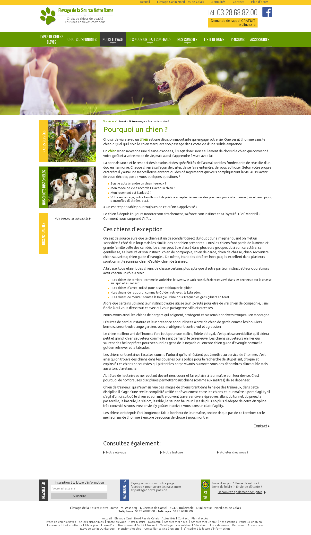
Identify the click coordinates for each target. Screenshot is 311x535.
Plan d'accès (259, 1)
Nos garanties (228, 521)
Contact (238, 1)
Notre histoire (173, 452)
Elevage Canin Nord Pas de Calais (180, 1)
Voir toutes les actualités (71, 218)
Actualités (218, 1)
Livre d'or (108, 525)
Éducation (200, 525)
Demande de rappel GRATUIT (233, 22)
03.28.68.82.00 (233, 12)
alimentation (183, 525)
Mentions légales (129, 528)
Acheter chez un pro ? (204, 521)
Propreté (152, 525)
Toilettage (166, 525)
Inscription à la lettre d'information (79, 482)
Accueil (145, 1)
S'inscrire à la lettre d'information (207, 528)
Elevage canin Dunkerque (97, 528)
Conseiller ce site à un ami (162, 528)
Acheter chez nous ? (234, 452)
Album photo (92, 525)
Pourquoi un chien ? (251, 521)
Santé (140, 525)
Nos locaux (154, 521)
